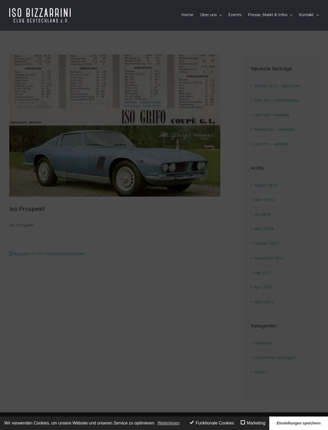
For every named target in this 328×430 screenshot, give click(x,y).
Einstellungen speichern (299, 423)
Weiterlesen (168, 423)
